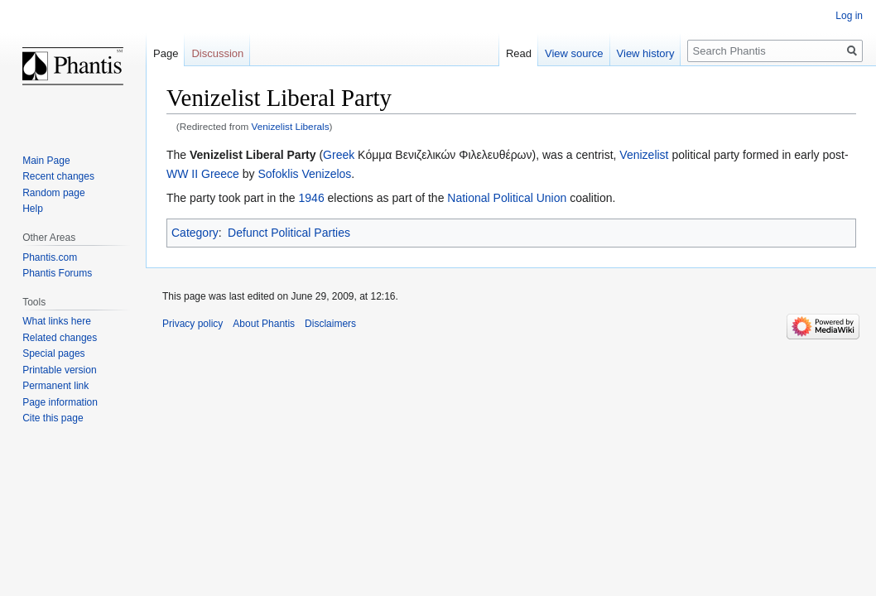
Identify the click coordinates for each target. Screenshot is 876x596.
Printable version (59, 370)
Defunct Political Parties (289, 232)
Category (195, 232)
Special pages (53, 353)
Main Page (46, 160)
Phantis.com (49, 257)
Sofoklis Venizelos (305, 173)
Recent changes (58, 176)
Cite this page (52, 418)
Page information (60, 402)
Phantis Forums (57, 273)
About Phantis (264, 323)
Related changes (59, 338)
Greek (338, 154)
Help (32, 208)
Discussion (217, 53)
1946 (312, 197)
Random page (53, 193)
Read (519, 53)
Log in (849, 16)
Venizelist (643, 154)
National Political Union (506, 197)
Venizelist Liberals (291, 126)
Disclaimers (330, 323)
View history (646, 53)
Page (165, 53)
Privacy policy (192, 323)
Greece (220, 173)
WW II (182, 173)
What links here (56, 321)
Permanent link (55, 386)
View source (574, 53)
